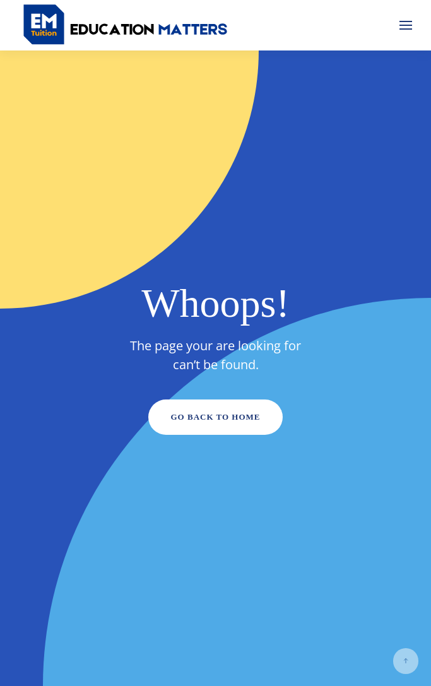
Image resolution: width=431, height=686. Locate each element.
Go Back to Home (215, 417)
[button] (405, 25)
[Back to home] (126, 25)
